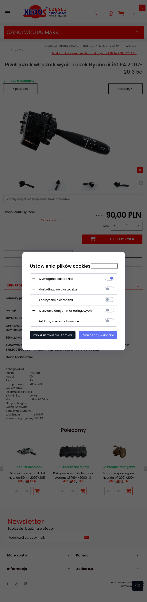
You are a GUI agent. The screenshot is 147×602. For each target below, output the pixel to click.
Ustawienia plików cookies (60, 266)
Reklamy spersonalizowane (58, 321)
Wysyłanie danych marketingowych (65, 310)
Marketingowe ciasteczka (57, 289)
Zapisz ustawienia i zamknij (52, 335)
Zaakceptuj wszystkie (98, 335)
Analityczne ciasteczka (55, 300)
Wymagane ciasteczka (55, 278)
